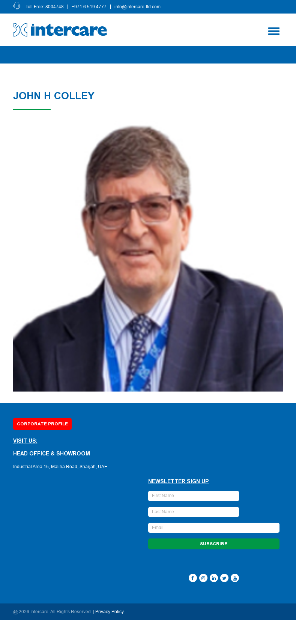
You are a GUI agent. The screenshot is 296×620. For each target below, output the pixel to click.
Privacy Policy (109, 611)
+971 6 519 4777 (89, 7)
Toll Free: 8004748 (45, 7)
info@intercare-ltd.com (137, 7)
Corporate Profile (42, 423)
